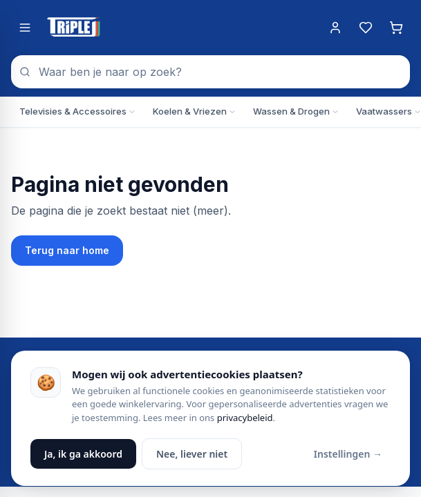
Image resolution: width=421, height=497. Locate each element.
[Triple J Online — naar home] (73, 27)
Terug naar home (67, 250)
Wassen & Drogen (296, 111)
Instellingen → (348, 453)
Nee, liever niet (191, 453)
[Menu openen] (25, 27)
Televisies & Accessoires (77, 111)
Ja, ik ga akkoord (83, 453)
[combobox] (210, 71)
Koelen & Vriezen (194, 111)
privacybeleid (245, 417)
